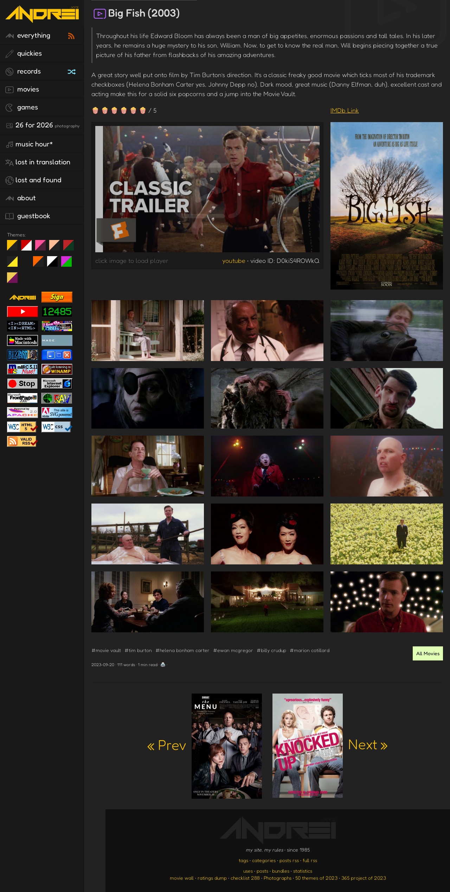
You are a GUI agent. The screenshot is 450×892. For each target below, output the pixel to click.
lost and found (33, 180)
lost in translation (37, 162)
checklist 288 (245, 878)
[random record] (72, 71)
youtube (233, 260)
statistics (302, 871)
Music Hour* (29, 144)
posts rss (289, 860)
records (23, 71)
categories (264, 860)
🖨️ (163, 664)
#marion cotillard (309, 650)
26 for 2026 (42, 125)
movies (22, 89)
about (20, 198)
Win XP (26, 261)
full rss (310, 860)
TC (15, 280)
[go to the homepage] (42, 18)
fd (42, 248)
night (15, 248)
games (21, 107)
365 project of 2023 (363, 878)
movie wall (182, 878)
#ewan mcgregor (233, 650)
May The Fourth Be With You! (15, 264)
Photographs (277, 878)
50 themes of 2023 (316, 878)
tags (243, 860)
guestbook (27, 216)
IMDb (344, 110)
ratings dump (212, 878)
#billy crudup (271, 650)
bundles (280, 871)
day (29, 248)
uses (248, 871)
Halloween (41, 264)
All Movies (427, 653)
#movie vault (106, 650)
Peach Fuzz (57, 248)
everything (27, 35)
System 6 (55, 264)
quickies (23, 53)
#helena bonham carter (182, 650)
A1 (69, 264)
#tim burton (138, 650)
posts (262, 871)
